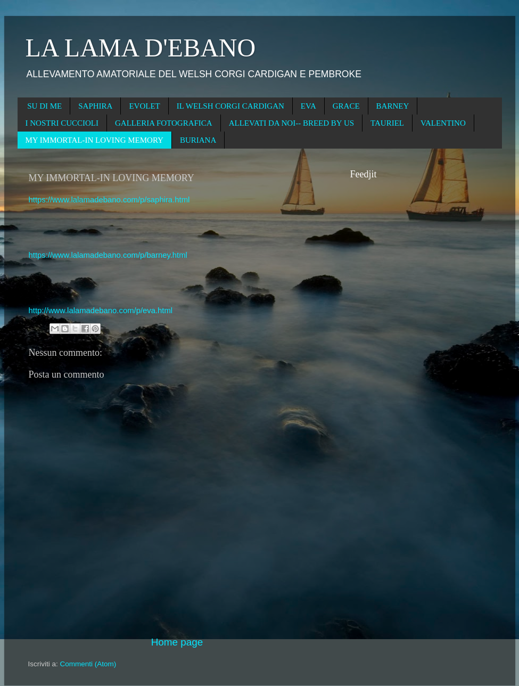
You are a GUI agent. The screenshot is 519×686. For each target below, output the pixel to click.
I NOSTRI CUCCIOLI (62, 123)
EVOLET (144, 106)
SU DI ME (44, 106)
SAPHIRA (95, 106)
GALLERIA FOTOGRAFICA (163, 123)
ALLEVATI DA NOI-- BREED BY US (291, 123)
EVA (308, 106)
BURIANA (198, 140)
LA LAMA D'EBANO (141, 48)
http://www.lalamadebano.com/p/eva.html (101, 310)
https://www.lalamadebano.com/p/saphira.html (109, 199)
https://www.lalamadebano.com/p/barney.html (108, 255)
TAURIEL (387, 123)
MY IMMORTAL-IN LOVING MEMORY (94, 140)
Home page (177, 642)
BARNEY (392, 106)
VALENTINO (443, 123)
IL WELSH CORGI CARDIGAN (230, 106)
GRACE (346, 106)
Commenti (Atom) (88, 664)
